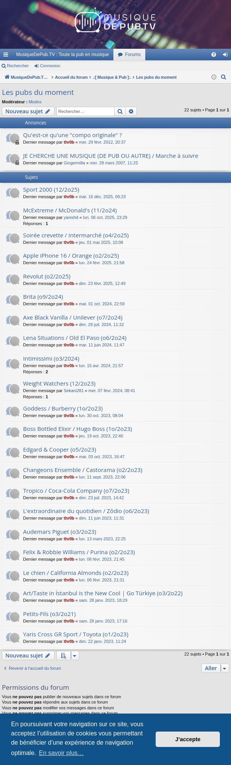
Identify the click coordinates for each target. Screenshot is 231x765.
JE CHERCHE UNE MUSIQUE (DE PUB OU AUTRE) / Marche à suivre (110, 155)
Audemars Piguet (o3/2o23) (59, 531)
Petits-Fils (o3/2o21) (49, 614)
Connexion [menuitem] (227, 56)
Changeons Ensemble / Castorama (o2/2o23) (82, 470)
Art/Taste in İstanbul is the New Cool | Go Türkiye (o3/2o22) (103, 593)
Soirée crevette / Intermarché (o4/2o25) (76, 235)
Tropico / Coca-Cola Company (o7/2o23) (76, 490)
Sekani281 (74, 390)
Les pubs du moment (38, 92)
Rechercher (18, 65)
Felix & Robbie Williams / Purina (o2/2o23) (79, 552)
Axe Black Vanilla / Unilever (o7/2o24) (73, 317)
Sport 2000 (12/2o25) (51, 189)
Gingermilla (74, 163)
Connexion (50, 65)
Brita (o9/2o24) (43, 296)
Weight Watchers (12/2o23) (59, 383)
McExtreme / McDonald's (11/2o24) (70, 210)
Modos (35, 101)
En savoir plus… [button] (61, 753)
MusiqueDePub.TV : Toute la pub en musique (62, 54)
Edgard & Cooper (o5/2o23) (59, 449)
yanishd (71, 217)
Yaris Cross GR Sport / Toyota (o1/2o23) (75, 634)
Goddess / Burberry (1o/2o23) (63, 408)
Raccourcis (7, 56)
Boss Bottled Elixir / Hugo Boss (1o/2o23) (77, 428)
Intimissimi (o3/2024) (51, 358)
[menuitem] (213, 54)
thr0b (69, 142)
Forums (133, 54)
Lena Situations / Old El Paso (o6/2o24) (74, 337)
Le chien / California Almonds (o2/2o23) (75, 572)
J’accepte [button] (188, 739)
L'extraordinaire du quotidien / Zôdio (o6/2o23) (86, 511)
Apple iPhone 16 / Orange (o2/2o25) (71, 255)
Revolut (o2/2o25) (46, 276)
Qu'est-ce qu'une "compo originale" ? (72, 135)
